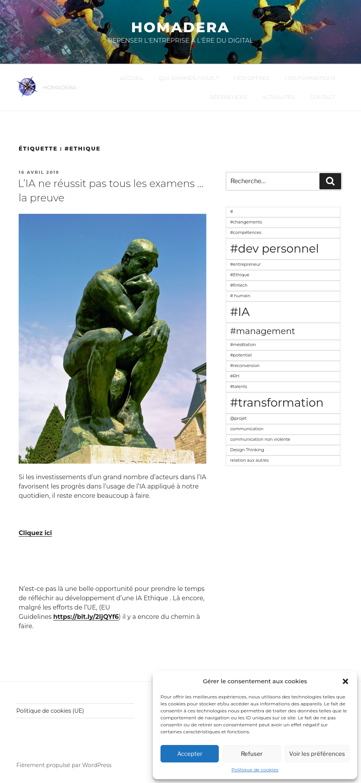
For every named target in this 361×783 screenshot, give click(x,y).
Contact (322, 97)
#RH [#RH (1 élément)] (234, 376)
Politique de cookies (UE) (50, 710)
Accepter (189, 753)
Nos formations (309, 77)
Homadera (180, 27)
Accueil (132, 77)
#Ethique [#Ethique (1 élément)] (239, 274)
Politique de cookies (255, 770)
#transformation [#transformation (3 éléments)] (276, 402)
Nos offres (252, 77)
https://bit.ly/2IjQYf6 (86, 616)
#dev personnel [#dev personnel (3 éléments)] (274, 248)
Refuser (252, 753)
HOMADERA (60, 87)
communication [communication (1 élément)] (246, 428)
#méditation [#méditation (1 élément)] (243, 344)
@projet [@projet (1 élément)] (238, 418)
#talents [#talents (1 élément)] (238, 386)
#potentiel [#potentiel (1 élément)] (241, 355)
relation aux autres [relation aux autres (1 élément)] (249, 460)
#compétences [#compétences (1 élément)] (245, 232)
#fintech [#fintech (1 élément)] (239, 285)
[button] (345, 681)
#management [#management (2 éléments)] (262, 331)
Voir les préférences (317, 753)
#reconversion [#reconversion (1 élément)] (245, 365)
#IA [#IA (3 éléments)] (239, 312)
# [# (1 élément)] (231, 211)
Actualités (278, 97)
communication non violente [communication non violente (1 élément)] (260, 439)
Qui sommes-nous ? (189, 77)
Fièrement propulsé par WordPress (64, 765)
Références (228, 97)
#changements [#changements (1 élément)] (246, 222)
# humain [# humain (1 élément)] (240, 295)
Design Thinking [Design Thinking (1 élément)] (247, 449)
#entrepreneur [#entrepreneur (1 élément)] (245, 264)
